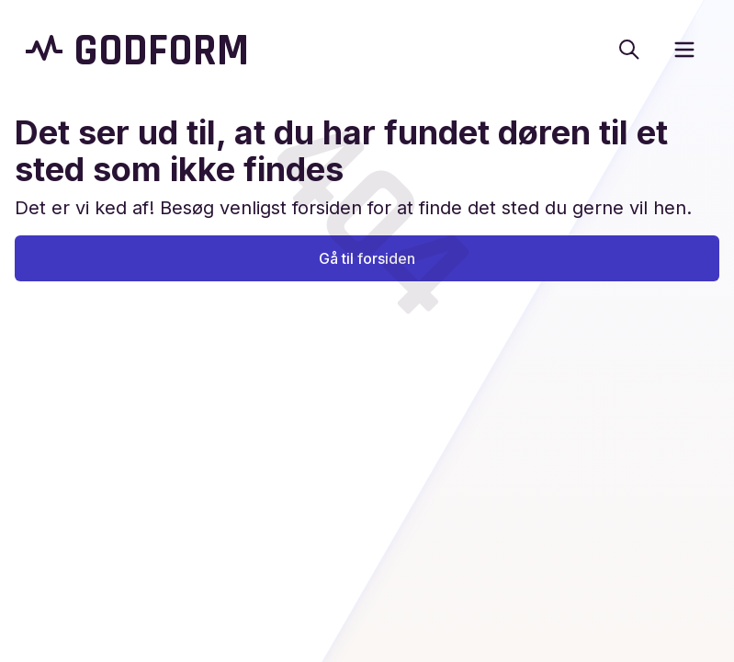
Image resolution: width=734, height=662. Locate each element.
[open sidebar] (684, 49)
